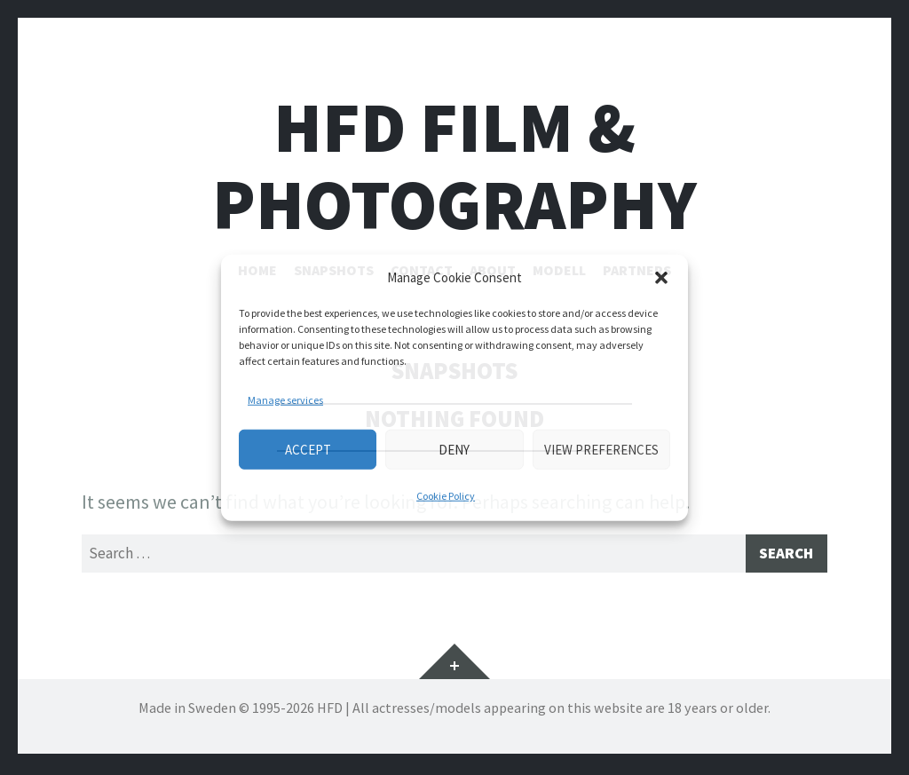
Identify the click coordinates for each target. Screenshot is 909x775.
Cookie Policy (445, 495)
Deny (454, 448)
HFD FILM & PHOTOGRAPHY (454, 166)
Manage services (285, 400)
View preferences (601, 448)
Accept (308, 448)
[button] (661, 278)
